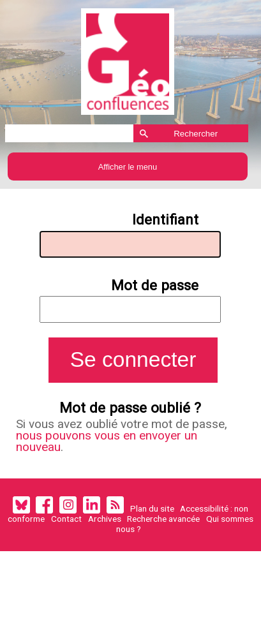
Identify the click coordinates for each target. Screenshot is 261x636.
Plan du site (152, 516)
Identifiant (166, 221)
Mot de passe (156, 288)
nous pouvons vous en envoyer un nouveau (109, 448)
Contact (66, 526)
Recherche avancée (163, 526)
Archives (104, 526)
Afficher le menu (127, 167)
